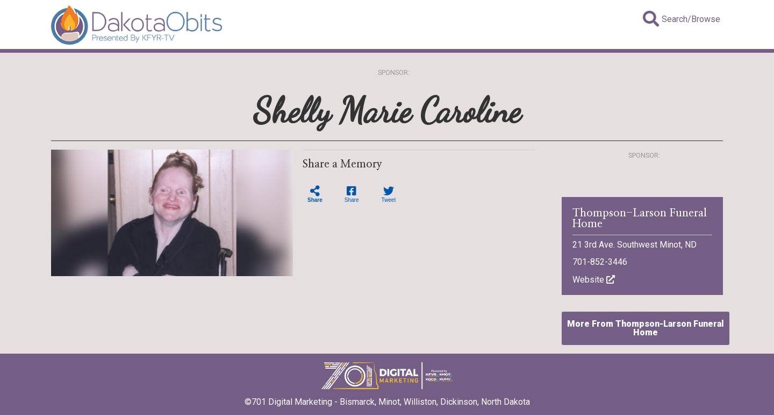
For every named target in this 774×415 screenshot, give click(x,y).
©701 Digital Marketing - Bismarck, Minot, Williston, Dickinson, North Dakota (387, 398)
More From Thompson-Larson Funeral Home (645, 328)
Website (593, 280)
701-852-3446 (599, 262)
